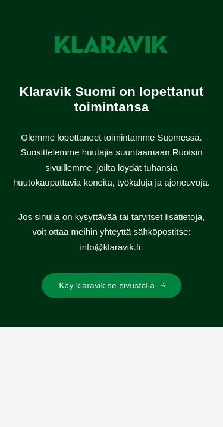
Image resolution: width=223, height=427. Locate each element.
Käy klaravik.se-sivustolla (113, 285)
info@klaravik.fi (110, 247)
